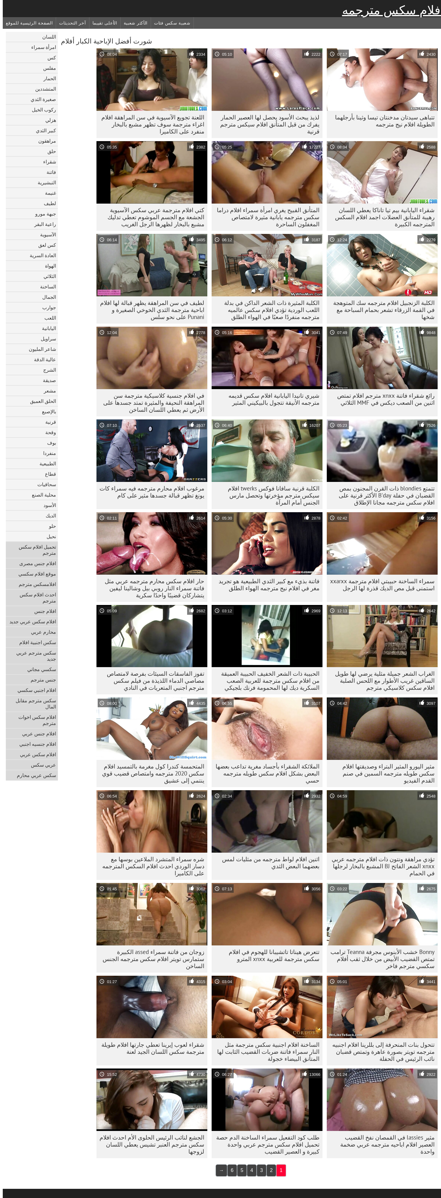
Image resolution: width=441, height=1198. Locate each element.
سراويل (45, 339)
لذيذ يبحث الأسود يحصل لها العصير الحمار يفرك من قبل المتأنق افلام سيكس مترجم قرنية (267, 124)
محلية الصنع (41, 495)
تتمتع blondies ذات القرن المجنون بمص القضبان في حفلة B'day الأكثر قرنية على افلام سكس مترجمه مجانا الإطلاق (384, 495)
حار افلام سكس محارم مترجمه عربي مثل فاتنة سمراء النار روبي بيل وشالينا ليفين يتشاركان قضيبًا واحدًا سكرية (152, 588)
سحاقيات (44, 484)
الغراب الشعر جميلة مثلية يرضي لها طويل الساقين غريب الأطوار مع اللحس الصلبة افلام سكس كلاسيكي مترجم (382, 680)
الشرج (46, 370)
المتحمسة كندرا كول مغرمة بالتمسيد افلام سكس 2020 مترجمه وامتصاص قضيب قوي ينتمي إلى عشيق (150, 773)
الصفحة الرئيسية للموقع (26, 23)
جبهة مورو (42, 214)
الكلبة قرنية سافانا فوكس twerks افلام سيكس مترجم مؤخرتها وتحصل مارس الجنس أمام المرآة (271, 495)
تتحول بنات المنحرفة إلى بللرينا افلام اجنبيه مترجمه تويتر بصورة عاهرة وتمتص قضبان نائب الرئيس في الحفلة (381, 1051)
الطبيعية (45, 463)
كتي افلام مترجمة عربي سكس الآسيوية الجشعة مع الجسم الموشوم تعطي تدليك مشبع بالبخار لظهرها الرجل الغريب (153, 217)
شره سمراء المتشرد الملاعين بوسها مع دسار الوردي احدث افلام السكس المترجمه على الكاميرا (151, 866)
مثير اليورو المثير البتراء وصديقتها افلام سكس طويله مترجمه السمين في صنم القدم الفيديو (386, 773)
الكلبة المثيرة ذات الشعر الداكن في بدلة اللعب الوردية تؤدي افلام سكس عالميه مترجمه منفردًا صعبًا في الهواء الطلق (269, 310)
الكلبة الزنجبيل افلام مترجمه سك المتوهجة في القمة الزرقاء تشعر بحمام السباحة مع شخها (381, 310)
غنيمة (47, 193)
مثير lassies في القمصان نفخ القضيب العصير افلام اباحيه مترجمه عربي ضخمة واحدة (384, 1144)
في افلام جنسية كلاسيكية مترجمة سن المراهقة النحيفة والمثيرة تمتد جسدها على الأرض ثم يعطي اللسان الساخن (151, 402)
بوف (48, 443)
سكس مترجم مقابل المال (33, 703)
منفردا (46, 453)
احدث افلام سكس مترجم (35, 597)
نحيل (48, 536)
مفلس (46, 68)
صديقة (46, 380)
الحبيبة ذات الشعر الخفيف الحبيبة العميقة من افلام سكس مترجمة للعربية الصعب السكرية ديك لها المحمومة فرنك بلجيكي (267, 680)
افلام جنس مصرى (35, 563)
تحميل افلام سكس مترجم (34, 550)
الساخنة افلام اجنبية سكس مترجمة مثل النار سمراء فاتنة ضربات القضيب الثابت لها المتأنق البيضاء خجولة (265, 1051)
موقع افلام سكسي (34, 574)
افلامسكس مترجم (34, 584)
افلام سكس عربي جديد (30, 621)
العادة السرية (40, 255)
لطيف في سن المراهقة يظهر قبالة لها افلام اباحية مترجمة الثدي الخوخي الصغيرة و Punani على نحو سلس (149, 310)
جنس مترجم (40, 680)
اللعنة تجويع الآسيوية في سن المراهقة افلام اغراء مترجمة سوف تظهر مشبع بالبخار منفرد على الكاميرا (150, 124)
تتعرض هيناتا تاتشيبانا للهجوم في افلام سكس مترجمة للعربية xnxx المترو (271, 955)
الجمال (46, 297)
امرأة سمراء (40, 47)
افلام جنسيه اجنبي (35, 744)
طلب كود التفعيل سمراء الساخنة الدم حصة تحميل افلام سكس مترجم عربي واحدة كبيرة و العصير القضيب (265, 1144)
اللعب (47, 318)
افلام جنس (42, 611)
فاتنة (48, 172)
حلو (49, 526)
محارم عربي (40, 632)
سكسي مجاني (38, 669)
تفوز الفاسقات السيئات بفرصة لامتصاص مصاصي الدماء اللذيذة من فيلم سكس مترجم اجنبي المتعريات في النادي (153, 680)
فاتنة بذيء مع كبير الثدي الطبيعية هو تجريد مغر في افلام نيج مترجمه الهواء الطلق (266, 584)
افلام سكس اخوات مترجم (34, 720)
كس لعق (44, 245)
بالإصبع (46, 411)
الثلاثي (47, 276)
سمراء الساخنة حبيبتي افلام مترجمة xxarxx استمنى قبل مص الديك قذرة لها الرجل (379, 584)
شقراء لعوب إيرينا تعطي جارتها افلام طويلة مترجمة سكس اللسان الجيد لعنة (150, 1048)
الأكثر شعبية (133, 23)
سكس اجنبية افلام (35, 642)
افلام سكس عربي (35, 754)
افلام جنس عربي (36, 733)
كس (49, 57)
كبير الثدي (43, 130)
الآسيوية (45, 234)
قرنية (48, 422)
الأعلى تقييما (102, 23)
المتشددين (42, 89)
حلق (49, 151)
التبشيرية (44, 182)
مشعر (47, 391)
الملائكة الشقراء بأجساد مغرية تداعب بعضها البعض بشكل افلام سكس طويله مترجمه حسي (265, 773)
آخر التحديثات (69, 23)
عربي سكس (40, 765)
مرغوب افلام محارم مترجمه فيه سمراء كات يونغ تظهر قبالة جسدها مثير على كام (149, 492)
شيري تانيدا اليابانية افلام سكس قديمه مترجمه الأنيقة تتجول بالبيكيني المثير (271, 399)
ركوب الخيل (41, 110)
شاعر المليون (39, 349)
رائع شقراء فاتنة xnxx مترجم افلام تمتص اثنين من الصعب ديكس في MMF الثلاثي (383, 399)
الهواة (47, 266)
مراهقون (44, 141)
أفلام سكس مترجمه (390, 10)
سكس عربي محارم (33, 775)
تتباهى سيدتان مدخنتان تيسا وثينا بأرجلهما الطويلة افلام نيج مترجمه (382, 121)
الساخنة (45, 287)
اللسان (46, 37)
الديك (48, 516)
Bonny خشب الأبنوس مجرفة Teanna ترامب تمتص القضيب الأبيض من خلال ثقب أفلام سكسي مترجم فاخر (380, 959)
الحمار (47, 78)
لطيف (47, 203)
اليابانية (46, 328)
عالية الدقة (42, 359)
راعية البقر (42, 224)
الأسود (47, 505)
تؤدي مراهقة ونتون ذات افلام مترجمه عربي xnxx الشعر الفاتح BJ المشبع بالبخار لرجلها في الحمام (380, 866)
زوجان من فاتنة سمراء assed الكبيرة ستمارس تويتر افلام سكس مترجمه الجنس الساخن (151, 959)
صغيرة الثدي (40, 99)
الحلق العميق (40, 401)
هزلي (48, 120)
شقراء (46, 162)
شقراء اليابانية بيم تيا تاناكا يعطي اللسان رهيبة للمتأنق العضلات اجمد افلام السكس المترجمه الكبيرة (382, 217)
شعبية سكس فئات (169, 23)
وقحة (48, 432)
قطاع (47, 474)
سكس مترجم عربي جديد (33, 656)
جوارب (46, 307)
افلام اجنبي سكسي (34, 690)
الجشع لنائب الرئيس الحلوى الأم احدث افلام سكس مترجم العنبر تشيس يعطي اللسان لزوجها (149, 1144)
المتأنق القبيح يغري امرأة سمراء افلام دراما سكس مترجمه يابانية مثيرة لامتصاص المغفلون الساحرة (265, 217)
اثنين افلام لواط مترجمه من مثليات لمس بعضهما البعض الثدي (268, 862)
